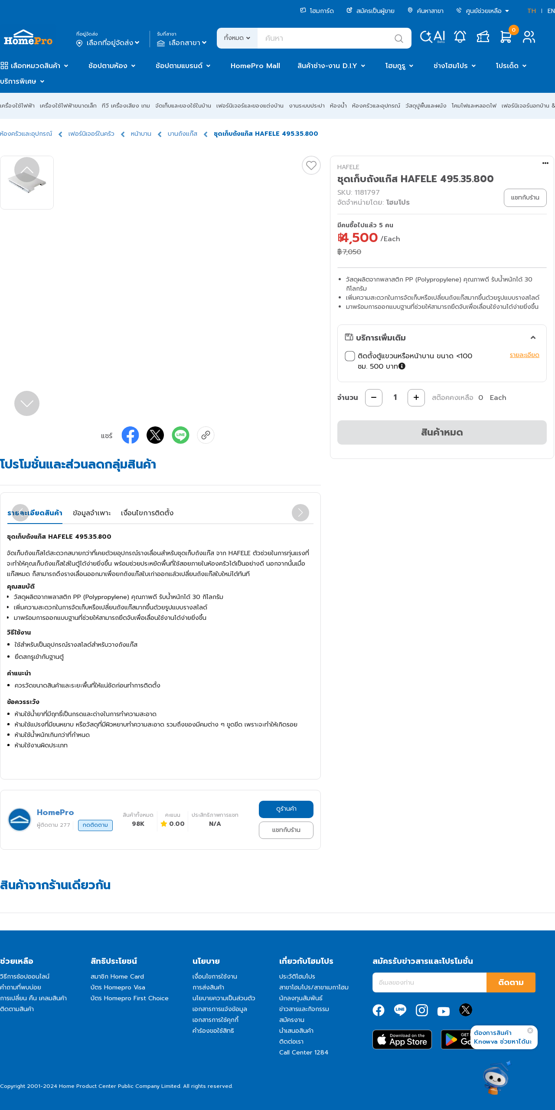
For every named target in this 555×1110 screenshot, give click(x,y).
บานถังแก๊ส (182, 133)
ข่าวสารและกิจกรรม (304, 1009)
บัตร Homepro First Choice (130, 998)
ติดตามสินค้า (17, 1009)
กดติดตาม (95, 825)
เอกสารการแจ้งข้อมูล (220, 1009)
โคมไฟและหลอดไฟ (474, 106)
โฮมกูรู (395, 66)
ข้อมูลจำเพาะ (92, 513)
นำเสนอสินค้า (296, 1030)
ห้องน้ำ (338, 106)
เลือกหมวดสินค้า (35, 66)
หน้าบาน (141, 133)
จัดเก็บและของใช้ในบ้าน (183, 106)
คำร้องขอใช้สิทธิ (213, 1030)
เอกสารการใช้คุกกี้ (215, 1020)
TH (531, 11)
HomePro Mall (255, 66)
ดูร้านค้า (286, 808)
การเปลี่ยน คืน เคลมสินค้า (33, 998)
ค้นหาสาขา (425, 11)
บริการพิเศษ (18, 81)
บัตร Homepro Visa (118, 987)
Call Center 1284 (304, 1052)
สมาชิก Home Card (117, 976)
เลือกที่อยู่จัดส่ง (108, 43)
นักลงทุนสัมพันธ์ (301, 998)
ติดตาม (511, 982)
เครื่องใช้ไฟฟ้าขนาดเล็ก (68, 106)
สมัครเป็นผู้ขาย (370, 11)
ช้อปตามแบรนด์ (179, 66)
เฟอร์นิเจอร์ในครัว (91, 133)
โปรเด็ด (507, 66)
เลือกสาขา (183, 43)
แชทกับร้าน (286, 830)
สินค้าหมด (442, 432)
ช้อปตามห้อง (107, 66)
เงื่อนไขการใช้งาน (215, 976)
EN (551, 11)
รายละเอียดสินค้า (34, 513)
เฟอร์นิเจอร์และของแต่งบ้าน (250, 106)
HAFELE (348, 167)
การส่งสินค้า (208, 987)
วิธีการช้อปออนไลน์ (24, 976)
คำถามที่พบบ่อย (20, 987)
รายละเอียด (524, 355)
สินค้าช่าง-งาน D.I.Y (327, 66)
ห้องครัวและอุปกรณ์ (376, 106)
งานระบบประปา (307, 106)
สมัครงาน (291, 1020)
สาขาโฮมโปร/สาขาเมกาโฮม (314, 987)
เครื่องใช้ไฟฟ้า (17, 106)
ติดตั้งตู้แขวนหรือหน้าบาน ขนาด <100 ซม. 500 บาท (408, 361)
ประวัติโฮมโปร (297, 976)
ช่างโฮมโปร (451, 66)
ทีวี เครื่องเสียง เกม (126, 106)
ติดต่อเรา (291, 1041)
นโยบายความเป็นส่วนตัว (224, 998)
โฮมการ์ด (317, 11)
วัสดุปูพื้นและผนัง (426, 106)
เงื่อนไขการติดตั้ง (147, 513)
